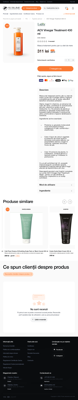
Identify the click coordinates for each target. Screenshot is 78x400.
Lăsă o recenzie (40, 319)
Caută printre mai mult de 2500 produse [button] (53, 8)
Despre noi (43, 1)
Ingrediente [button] (44, 191)
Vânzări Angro (7, 367)
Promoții (5, 14)
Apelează (46, 381)
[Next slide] (70, 202)
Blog (37, 1)
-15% (7, 25)
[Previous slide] (64, 202)
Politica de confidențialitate (11, 349)
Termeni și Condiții (8, 346)
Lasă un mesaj (48, 389)
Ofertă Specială (70, 14)
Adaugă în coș (55, 69)
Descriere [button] (44, 90)
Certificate (6, 1)
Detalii (9, 381)
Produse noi (40, 14)
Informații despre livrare (16, 1)
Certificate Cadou (29, 14)
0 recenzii (51, 41)
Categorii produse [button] (31, 8)
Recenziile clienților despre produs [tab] (17, 274)
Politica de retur (8, 357)
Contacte (49, 1)
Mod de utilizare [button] (47, 185)
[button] (66, 8)
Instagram (59, 356)
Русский (72, 1)
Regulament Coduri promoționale (13, 364)
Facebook (59, 349)
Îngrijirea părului (37, 19)
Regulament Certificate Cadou (12, 360)
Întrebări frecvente (29, 1)
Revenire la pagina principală (12, 19)
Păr (26, 19)
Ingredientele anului (16, 14)
